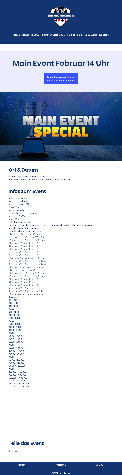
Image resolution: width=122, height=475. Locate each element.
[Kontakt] (21, 464)
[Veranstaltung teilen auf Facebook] (10, 451)
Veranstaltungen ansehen (61, 80)
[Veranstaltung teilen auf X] (16, 451)
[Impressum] (61, 464)
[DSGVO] (99, 464)
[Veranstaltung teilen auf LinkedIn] (22, 451)
